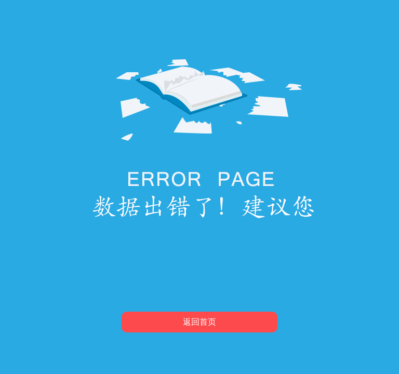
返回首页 (199, 321)
